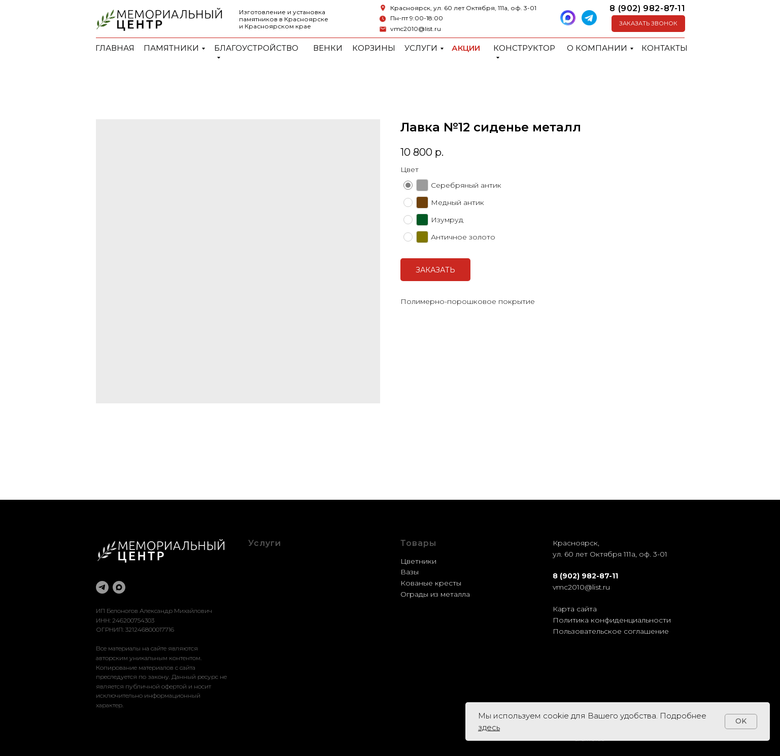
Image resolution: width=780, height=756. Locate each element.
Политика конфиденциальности (612, 620)
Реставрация (272, 583)
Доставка (265, 594)
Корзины (373, 48)
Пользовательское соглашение (611, 631)
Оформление (272, 571)
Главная (114, 48)
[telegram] (102, 587)
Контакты (664, 48)
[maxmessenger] (119, 587)
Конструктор (524, 48)
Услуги (420, 48)
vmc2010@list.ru (415, 28)
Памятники (171, 48)
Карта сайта (575, 608)
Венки (328, 48)
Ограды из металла (435, 594)
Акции (466, 48)
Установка (267, 604)
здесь (489, 727)
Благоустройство (256, 48)
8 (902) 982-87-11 (647, 8)
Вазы (409, 571)
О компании (597, 48)
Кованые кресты (430, 583)
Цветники (418, 561)
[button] (648, 23)
